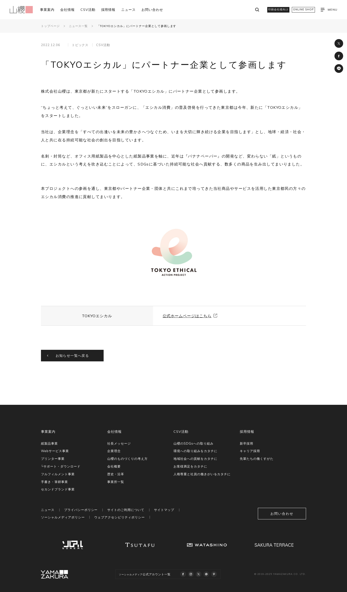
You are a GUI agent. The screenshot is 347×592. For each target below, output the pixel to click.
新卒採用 (246, 443)
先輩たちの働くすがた (257, 459)
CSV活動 (87, 9)
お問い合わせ (152, 9)
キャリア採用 (250, 451)
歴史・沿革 (115, 474)
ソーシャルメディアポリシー (63, 517)
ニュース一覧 (78, 26)
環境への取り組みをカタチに (195, 451)
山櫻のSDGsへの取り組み (193, 443)
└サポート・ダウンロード (60, 466)
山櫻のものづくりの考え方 (127, 459)
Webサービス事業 (55, 451)
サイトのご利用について (125, 510)
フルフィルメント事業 (58, 474)
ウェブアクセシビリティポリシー (119, 517)
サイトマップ (164, 510)
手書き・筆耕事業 (54, 482)
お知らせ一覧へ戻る (72, 355)
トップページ (50, 26)
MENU (329, 9)
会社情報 (67, 9)
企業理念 (114, 451)
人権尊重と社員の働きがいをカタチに (202, 474)
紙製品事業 (49, 443)
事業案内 (47, 9)
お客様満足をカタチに (190, 466)
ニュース (128, 9)
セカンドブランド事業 (58, 489)
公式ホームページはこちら (187, 315)
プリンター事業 (53, 459)
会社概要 (114, 466)
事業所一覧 (115, 482)
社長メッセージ (119, 443)
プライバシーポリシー (81, 510)
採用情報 (108, 9)
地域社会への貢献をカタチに (195, 459)
